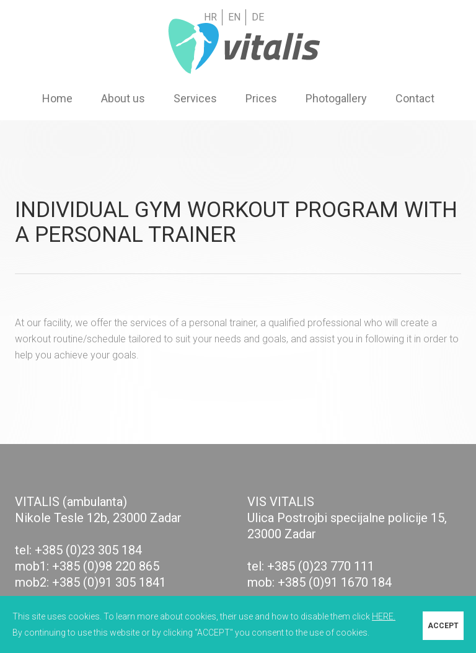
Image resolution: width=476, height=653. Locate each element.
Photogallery (336, 98)
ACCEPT (443, 624)
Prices (261, 98)
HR (210, 17)
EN (234, 17)
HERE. (383, 616)
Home (57, 98)
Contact (414, 98)
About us (123, 98)
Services (195, 98)
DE (258, 17)
